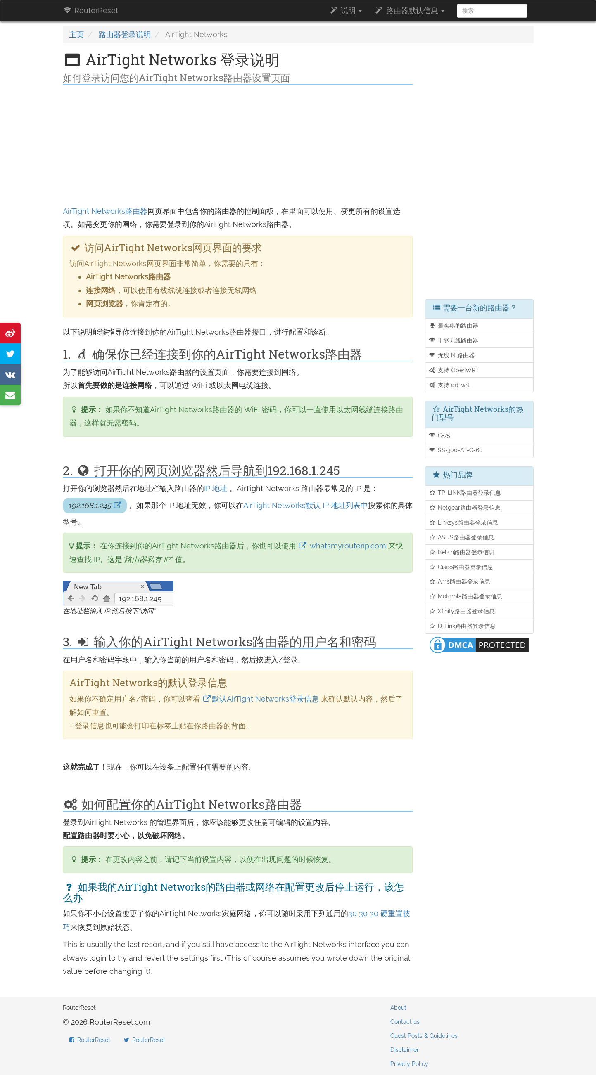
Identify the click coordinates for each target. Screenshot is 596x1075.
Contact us (405, 1021)
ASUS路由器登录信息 (461, 537)
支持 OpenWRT (453, 369)
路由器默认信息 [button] (409, 10)
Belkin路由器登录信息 (461, 551)
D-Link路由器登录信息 (462, 625)
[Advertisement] (238, 147)
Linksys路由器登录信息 (463, 522)
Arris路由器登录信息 (459, 581)
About (398, 1007)
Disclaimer (404, 1050)
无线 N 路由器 (451, 355)
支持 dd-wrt (449, 384)
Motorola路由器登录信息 (465, 596)
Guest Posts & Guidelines (424, 1035)
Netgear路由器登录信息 (464, 507)
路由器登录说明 (125, 34)
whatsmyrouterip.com (342, 545)
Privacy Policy (409, 1064)
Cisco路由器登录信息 (460, 566)
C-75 (439, 435)
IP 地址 (215, 488)
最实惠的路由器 (453, 325)
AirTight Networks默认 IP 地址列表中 (305, 505)
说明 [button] (345, 10)
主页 (76, 34)
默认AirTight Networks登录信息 (259, 699)
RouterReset (90, 10)
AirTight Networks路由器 (105, 211)
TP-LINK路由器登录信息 (464, 492)
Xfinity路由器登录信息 (461, 610)
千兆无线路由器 (453, 340)
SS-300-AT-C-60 (455, 450)
